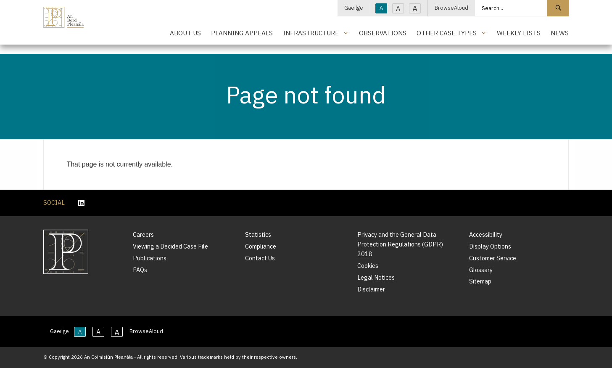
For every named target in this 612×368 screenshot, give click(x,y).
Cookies (367, 266)
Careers (143, 234)
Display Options (490, 246)
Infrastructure (311, 33)
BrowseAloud (451, 7)
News (560, 33)
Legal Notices (376, 277)
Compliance (260, 246)
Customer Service (492, 258)
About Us (185, 33)
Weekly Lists (519, 33)
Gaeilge (353, 7)
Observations (382, 33)
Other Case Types (447, 33)
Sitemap (480, 281)
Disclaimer (371, 289)
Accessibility (485, 234)
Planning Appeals (242, 33)
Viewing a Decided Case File (170, 246)
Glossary (481, 270)
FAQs (140, 270)
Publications (149, 258)
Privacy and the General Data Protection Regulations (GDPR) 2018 (400, 244)
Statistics (258, 234)
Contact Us (260, 258)
